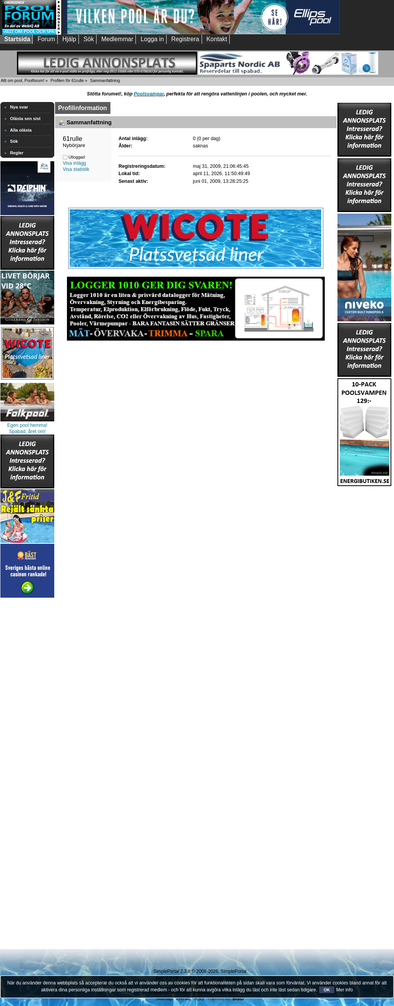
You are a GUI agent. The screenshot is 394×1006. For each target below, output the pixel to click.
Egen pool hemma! (27, 425)
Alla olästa (21, 130)
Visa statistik (76, 169)
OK (327, 990)
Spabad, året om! (27, 431)
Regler (16, 152)
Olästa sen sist (25, 118)
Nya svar (19, 107)
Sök (14, 141)
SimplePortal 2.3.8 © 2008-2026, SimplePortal (199, 971)
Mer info (344, 990)
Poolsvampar (149, 94)
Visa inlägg (74, 163)
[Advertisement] (27, 715)
